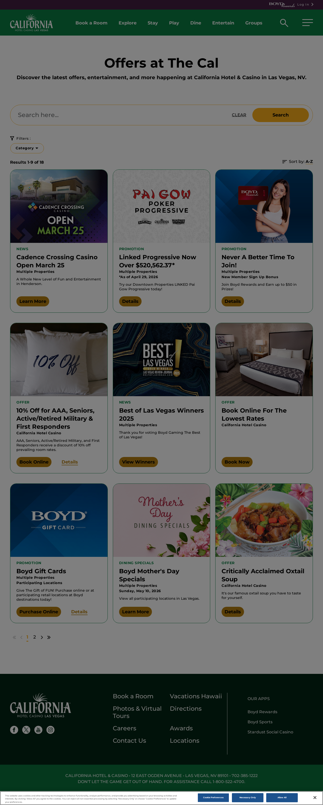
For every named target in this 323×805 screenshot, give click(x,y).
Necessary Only (247, 798)
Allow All (282, 798)
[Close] (314, 798)
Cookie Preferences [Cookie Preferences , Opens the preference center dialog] (213, 798)
